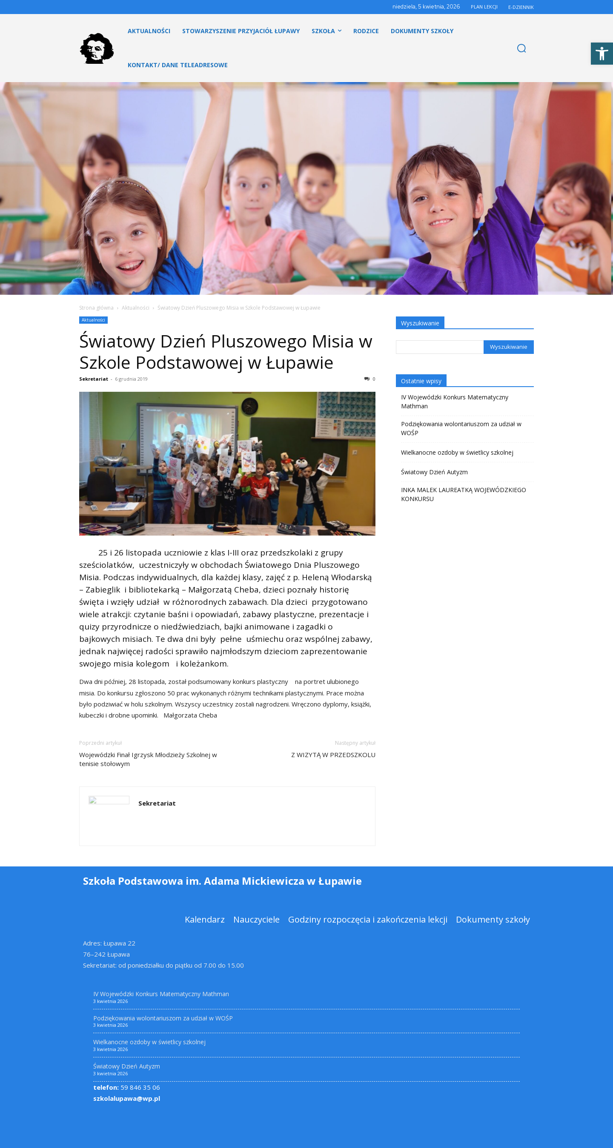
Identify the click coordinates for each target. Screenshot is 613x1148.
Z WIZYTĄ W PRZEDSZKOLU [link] (333, 754)
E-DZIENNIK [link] (521, 7)
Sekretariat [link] (93, 379)
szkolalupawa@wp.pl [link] (126, 1098)
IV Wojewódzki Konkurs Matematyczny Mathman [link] (454, 401)
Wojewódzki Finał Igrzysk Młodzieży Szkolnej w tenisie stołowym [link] (148, 759)
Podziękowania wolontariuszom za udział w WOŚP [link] (461, 428)
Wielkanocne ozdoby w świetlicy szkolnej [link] (457, 452)
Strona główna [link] (96, 307)
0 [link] (369, 379)
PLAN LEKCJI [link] (484, 6)
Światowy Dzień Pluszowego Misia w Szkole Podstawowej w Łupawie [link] (225, 351)
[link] (602, 54)
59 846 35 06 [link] (126, 1087)
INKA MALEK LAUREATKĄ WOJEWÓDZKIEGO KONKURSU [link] (463, 494)
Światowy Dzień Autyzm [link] (434, 472)
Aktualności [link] (135, 307)
